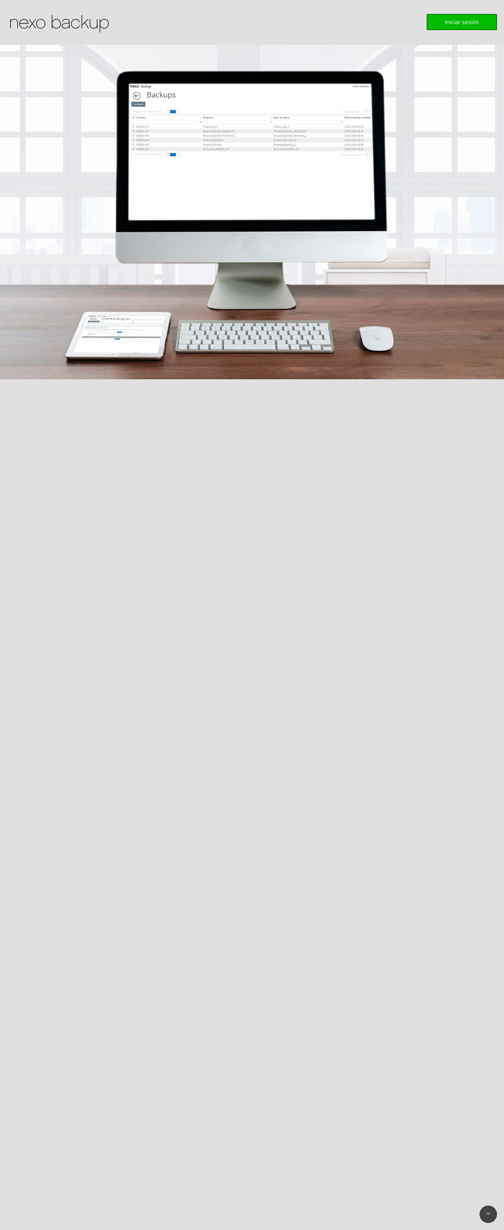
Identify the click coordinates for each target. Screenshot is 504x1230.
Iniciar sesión (462, 22)
